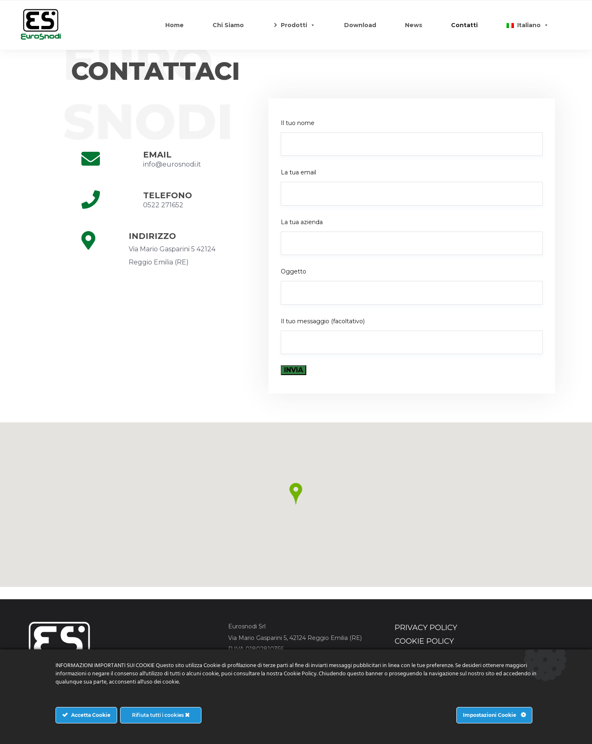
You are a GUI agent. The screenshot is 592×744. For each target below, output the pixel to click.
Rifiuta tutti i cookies (161, 715)
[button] (295, 494)
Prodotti (298, 25)
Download (360, 25)
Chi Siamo (228, 25)
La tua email (412, 187)
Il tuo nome (412, 137)
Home (174, 25)
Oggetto (412, 286)
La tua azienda (412, 236)
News (413, 25)
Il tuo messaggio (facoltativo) (412, 336)
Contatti (464, 25)
